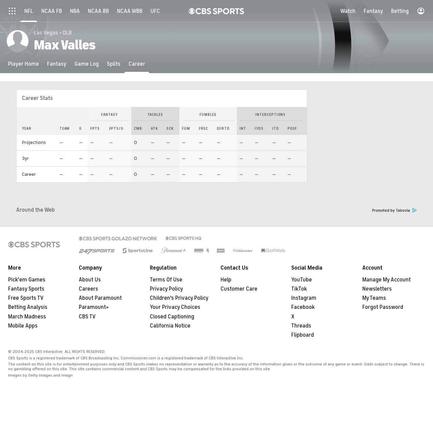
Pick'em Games (26, 279)
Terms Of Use (166, 279)
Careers (88, 289)
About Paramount (100, 298)
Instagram (303, 298)
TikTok (299, 289)
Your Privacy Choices (175, 307)
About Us (90, 279)
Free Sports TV (26, 298)
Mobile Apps (23, 325)
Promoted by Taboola (394, 210)
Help (226, 279)
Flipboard (302, 335)
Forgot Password (382, 307)
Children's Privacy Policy (179, 298)
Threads (301, 325)
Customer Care (239, 289)
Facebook (303, 307)
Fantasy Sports (26, 289)
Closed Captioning (172, 316)
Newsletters (377, 289)
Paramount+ (94, 307)
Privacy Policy (166, 289)
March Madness (27, 316)
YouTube (301, 279)
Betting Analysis (27, 307)
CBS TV (87, 316)
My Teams (374, 298)
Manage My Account (386, 279)
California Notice (170, 325)
